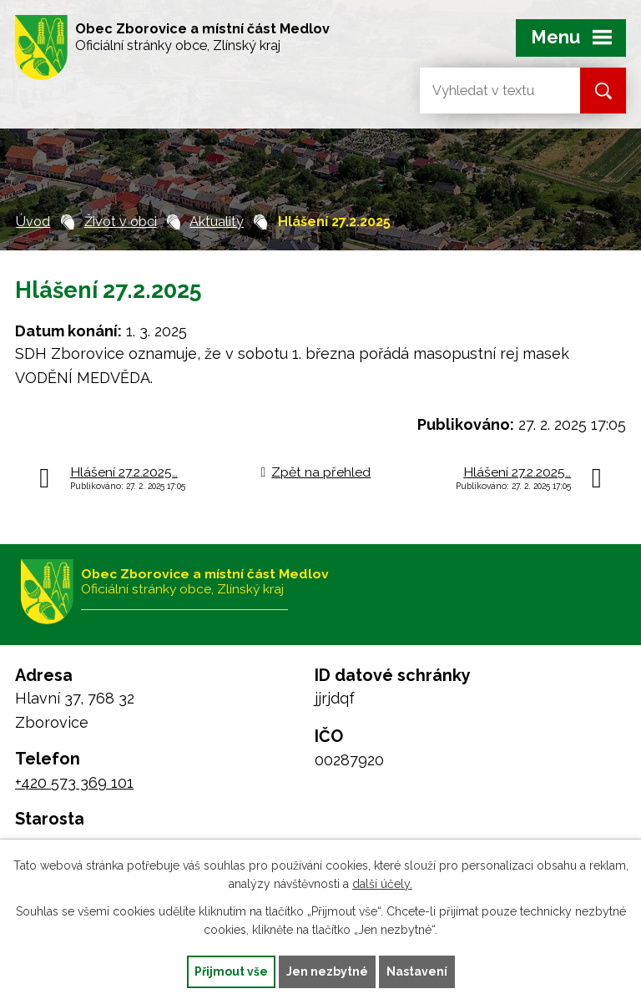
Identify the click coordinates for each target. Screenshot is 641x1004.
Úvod (33, 222)
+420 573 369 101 (74, 782)
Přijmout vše (231, 971)
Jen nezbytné (327, 971)
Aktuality (216, 222)
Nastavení (416, 971)
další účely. (382, 884)
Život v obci (120, 222)
